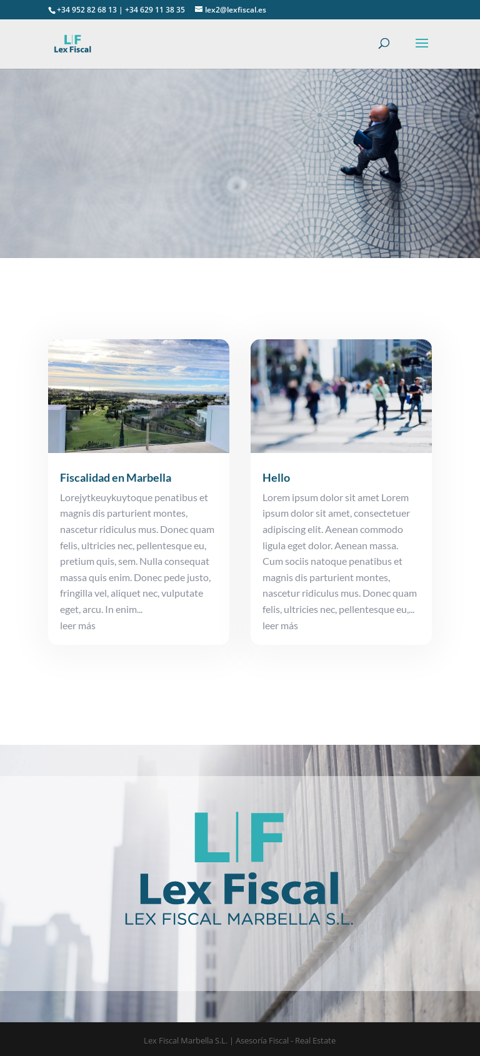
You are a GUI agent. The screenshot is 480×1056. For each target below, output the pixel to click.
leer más (78, 625)
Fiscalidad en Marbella (115, 477)
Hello (276, 477)
